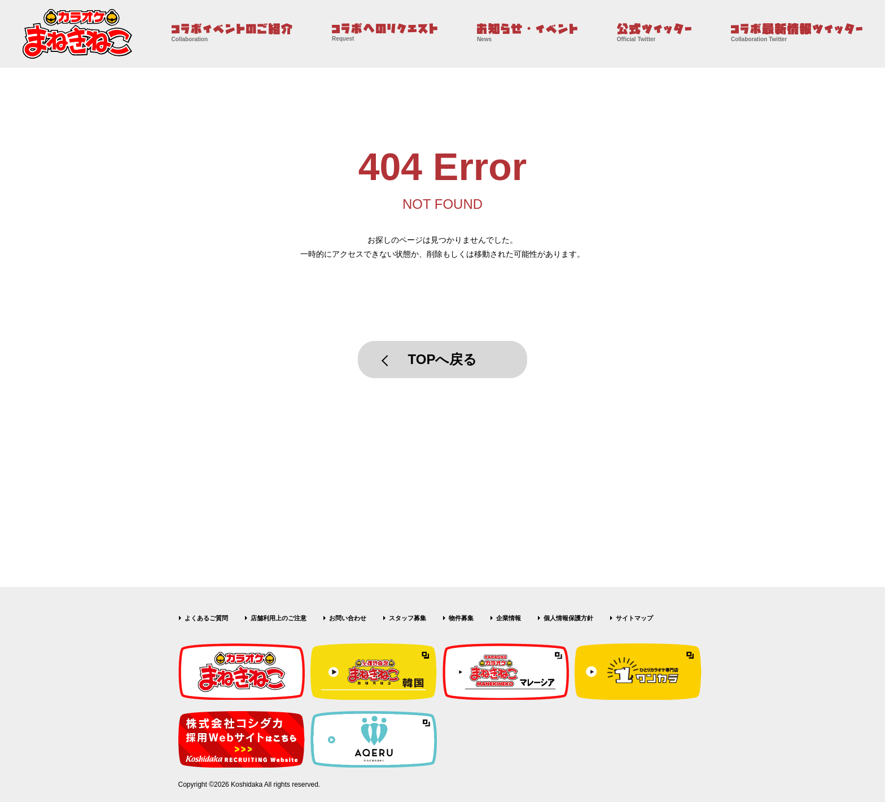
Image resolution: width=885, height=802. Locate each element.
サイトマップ (634, 618)
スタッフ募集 (407, 618)
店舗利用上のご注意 (278, 618)
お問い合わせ (347, 618)
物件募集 (461, 618)
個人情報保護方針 (568, 618)
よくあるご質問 (206, 618)
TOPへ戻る (442, 359)
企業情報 (508, 618)
